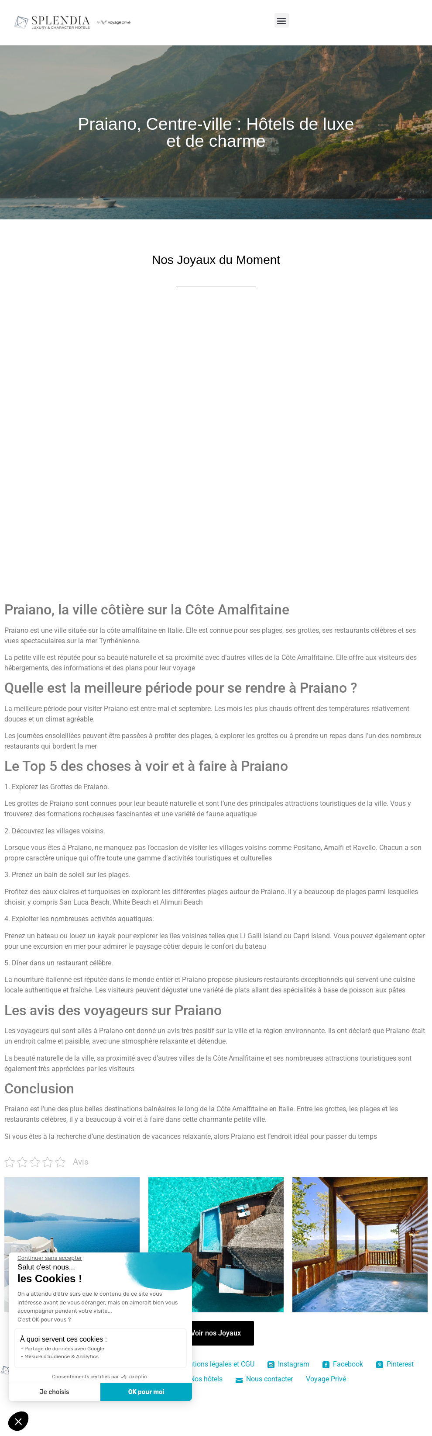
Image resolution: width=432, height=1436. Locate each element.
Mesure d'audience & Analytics (61, 1356)
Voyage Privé (326, 1379)
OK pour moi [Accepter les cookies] (146, 1392)
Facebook (342, 1364)
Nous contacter (264, 1379)
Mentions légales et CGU (216, 1364)
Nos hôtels (201, 1379)
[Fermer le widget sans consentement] (49, 1258)
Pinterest (395, 1364)
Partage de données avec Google (64, 1349)
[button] (281, 20)
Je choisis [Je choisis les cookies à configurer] (54, 1392)
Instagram (288, 1364)
